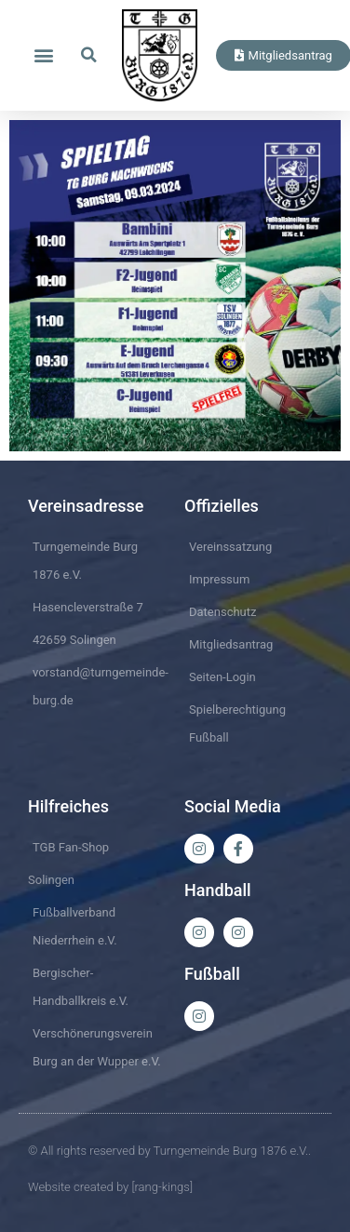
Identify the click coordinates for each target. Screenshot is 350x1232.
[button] (43, 55)
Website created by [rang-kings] (110, 1187)
